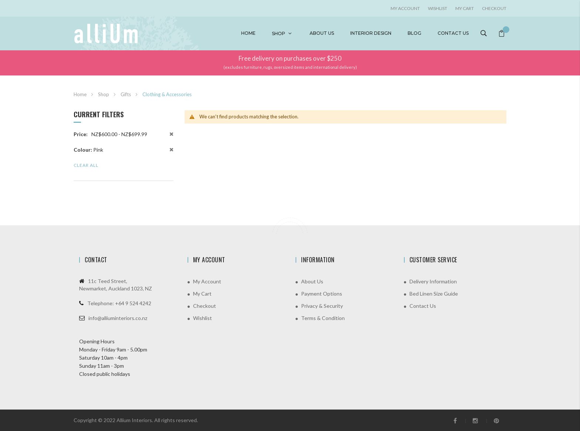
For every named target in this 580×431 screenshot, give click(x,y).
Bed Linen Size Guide (433, 293)
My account (405, 8)
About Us (312, 281)
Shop (278, 33)
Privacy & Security (322, 306)
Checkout (494, 8)
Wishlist (437, 8)
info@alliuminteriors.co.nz (117, 318)
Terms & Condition (323, 318)
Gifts (126, 94)
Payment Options (321, 293)
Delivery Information (433, 281)
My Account (207, 281)
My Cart (464, 8)
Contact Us (422, 306)
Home (248, 33)
